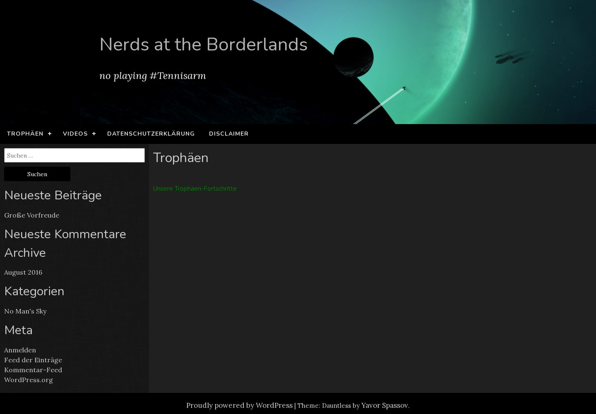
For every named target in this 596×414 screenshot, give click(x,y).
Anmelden (20, 350)
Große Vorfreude (31, 215)
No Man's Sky (25, 311)
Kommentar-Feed (33, 370)
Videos (75, 134)
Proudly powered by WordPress (239, 405)
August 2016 (23, 272)
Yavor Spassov (384, 405)
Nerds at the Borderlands (203, 44)
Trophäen (25, 134)
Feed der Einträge (33, 360)
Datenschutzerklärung (151, 134)
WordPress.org (28, 380)
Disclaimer (229, 134)
